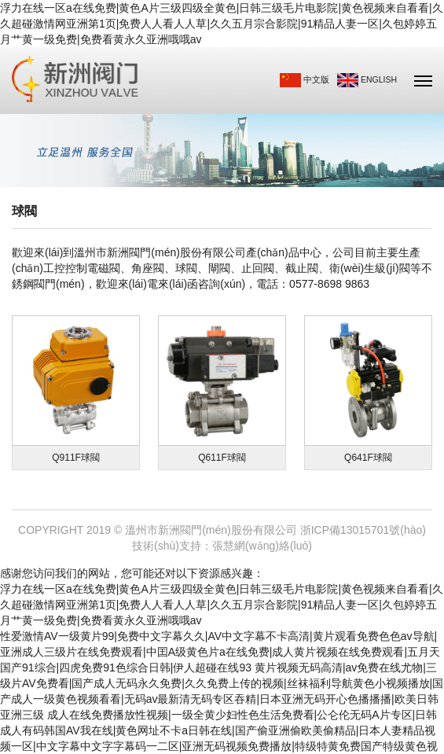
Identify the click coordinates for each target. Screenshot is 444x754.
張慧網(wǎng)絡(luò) (262, 545)
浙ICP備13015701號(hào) (363, 530)
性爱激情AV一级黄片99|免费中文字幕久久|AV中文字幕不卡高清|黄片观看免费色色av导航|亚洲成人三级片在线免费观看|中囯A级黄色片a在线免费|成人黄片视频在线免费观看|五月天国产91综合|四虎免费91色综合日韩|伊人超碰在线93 (220, 652)
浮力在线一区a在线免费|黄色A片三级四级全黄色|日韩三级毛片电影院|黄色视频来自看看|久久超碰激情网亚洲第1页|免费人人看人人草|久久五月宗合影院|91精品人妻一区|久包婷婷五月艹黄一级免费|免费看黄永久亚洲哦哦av (221, 24)
